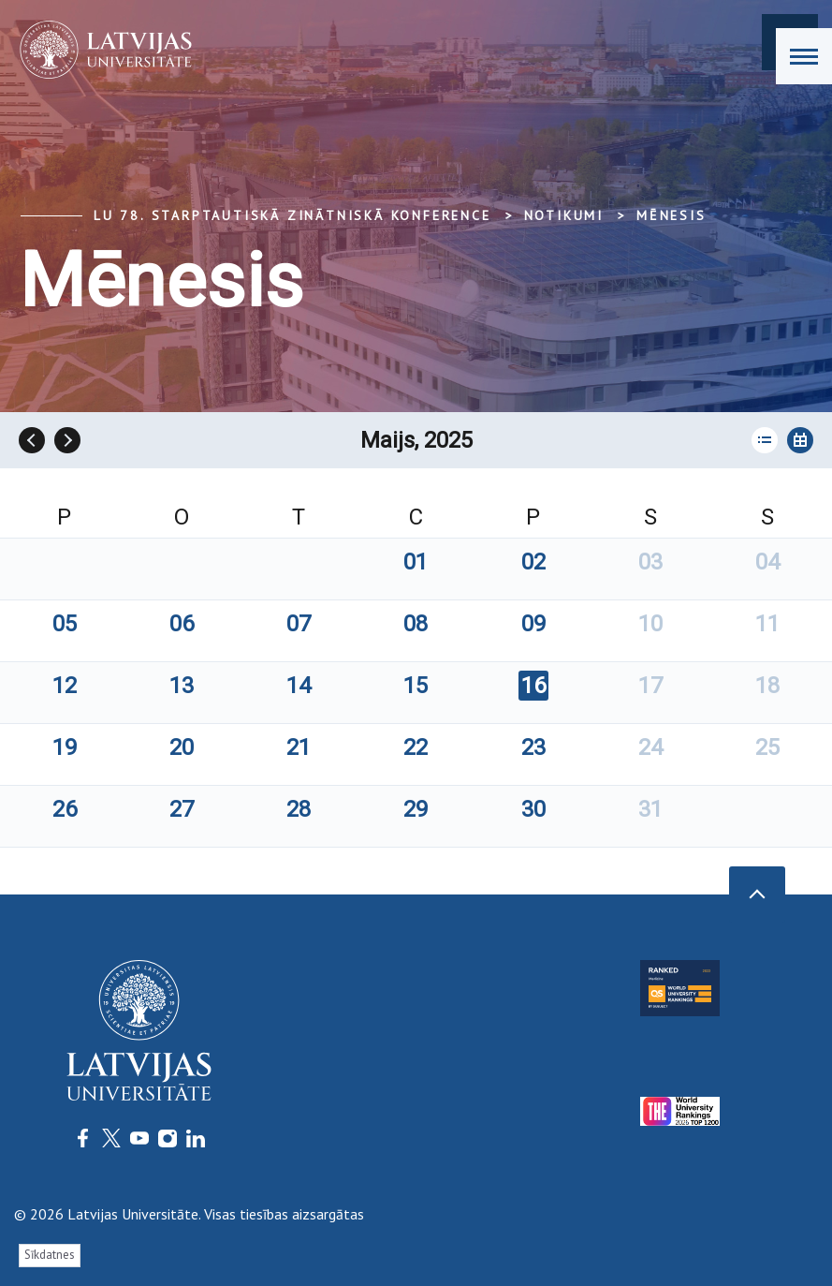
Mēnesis (671, 215)
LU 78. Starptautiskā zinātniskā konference (292, 215)
